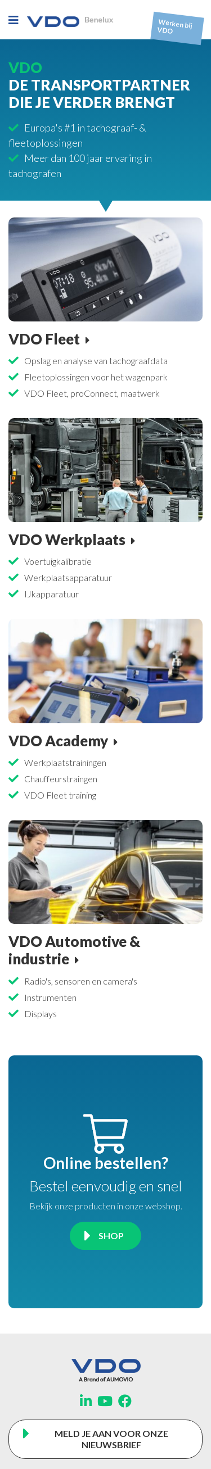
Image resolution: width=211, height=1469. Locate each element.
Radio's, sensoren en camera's (80, 981)
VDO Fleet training (60, 795)
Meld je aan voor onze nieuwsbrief (111, 1439)
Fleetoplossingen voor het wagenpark (96, 376)
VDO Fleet (44, 339)
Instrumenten (50, 997)
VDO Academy (58, 741)
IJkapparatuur (51, 593)
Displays (40, 1013)
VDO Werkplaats (66, 539)
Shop (111, 1235)
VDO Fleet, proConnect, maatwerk (92, 393)
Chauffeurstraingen (60, 778)
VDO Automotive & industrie (74, 950)
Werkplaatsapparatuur (68, 577)
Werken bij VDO (175, 26)
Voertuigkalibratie (58, 561)
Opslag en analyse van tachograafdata (96, 360)
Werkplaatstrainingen (65, 762)
